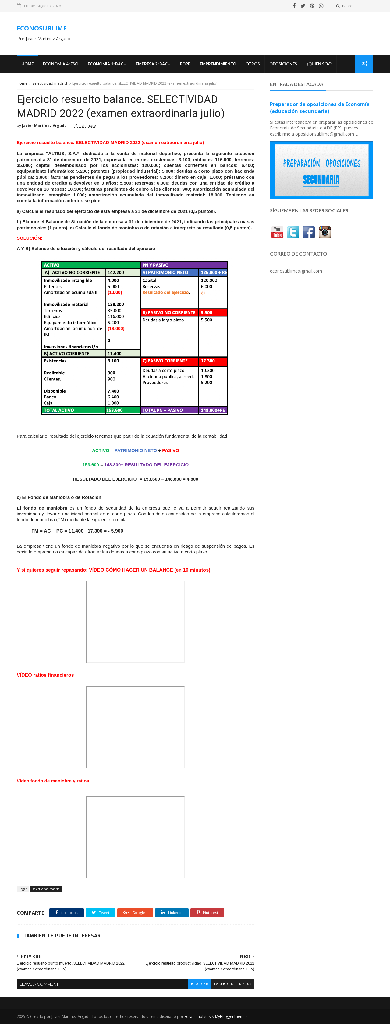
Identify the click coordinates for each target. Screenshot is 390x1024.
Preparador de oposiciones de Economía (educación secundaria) (320, 108)
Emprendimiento (218, 64)
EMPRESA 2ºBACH (153, 64)
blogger (199, 984)
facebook (223, 984)
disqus (245, 984)
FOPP (185, 64)
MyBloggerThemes (231, 1016)
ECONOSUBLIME (41, 28)
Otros (253, 64)
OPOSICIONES (283, 64)
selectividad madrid (50, 83)
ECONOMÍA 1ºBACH (107, 64)
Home (27, 64)
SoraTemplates (197, 1016)
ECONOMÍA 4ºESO (60, 64)
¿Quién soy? (319, 64)
